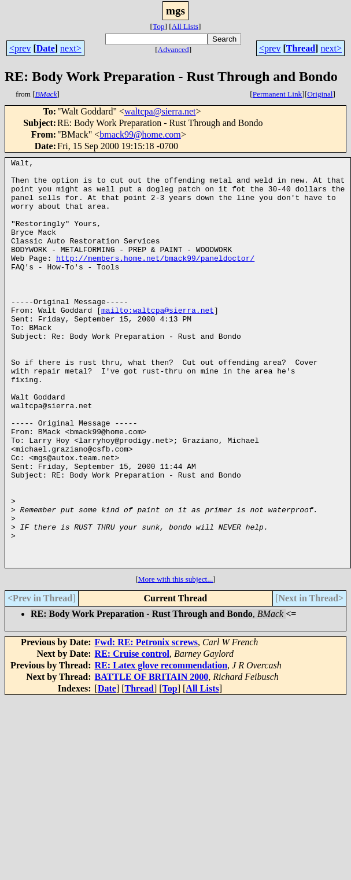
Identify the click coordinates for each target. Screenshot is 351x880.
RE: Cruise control (132, 735)
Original (319, 94)
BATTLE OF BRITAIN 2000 (152, 758)
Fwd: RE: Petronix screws (146, 724)
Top (159, 26)
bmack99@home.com (139, 134)
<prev (20, 48)
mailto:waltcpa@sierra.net (157, 341)
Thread (300, 48)
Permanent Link (277, 94)
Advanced (173, 49)
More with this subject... (175, 660)
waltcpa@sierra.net (160, 111)
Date (45, 48)
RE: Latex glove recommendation (161, 747)
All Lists (185, 26)
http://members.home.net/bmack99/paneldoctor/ (155, 278)
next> (71, 48)
